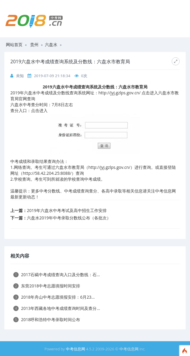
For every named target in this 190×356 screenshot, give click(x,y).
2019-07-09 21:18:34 (52, 75)
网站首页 (14, 44)
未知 (20, 75)
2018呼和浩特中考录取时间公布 (46, 319)
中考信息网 (75, 349)
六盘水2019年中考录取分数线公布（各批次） (69, 218)
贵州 (34, 44)
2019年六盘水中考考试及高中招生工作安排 (67, 210)
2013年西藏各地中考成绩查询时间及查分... (56, 308)
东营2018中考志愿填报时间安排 (46, 286)
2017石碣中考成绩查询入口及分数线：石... (56, 274)
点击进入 (39, 110)
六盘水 (51, 44)
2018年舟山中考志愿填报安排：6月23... (54, 297)
